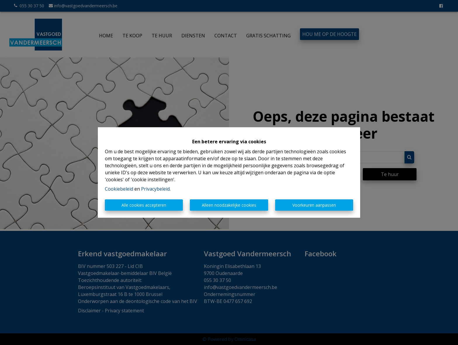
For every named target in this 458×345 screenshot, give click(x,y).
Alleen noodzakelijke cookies (229, 205)
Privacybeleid (155, 189)
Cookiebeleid (119, 189)
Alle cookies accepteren (144, 205)
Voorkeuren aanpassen (314, 205)
